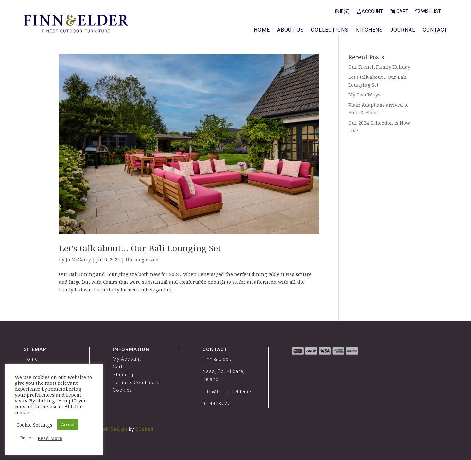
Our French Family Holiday (379, 67)
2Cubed (144, 429)
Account (370, 11)
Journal (402, 30)
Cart (399, 11)
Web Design (113, 429)
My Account (127, 359)
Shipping (123, 374)
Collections (330, 30)
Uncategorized (142, 259)
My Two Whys (364, 95)
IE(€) (342, 11)
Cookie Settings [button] (34, 425)
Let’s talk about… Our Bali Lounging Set (140, 248)
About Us (290, 30)
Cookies (122, 390)
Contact (435, 30)
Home (262, 30)
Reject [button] (26, 438)
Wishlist (428, 11)
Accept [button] (68, 424)
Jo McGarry (78, 259)
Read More (50, 438)
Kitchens (369, 30)
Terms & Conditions (136, 382)
